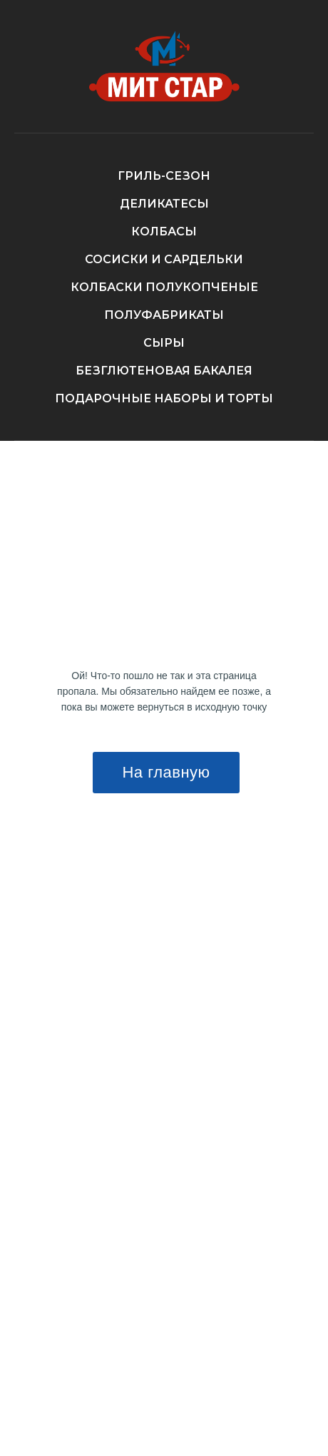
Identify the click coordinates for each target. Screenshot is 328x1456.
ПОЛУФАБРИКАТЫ (164, 315)
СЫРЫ (164, 343)
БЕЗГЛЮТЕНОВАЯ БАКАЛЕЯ (164, 370)
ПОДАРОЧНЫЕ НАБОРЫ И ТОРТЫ (164, 398)
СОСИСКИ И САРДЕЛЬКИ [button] (164, 259)
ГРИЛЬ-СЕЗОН (164, 176)
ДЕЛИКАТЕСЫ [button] (164, 203)
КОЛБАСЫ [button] (164, 231)
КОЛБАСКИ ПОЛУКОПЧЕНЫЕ (164, 287)
